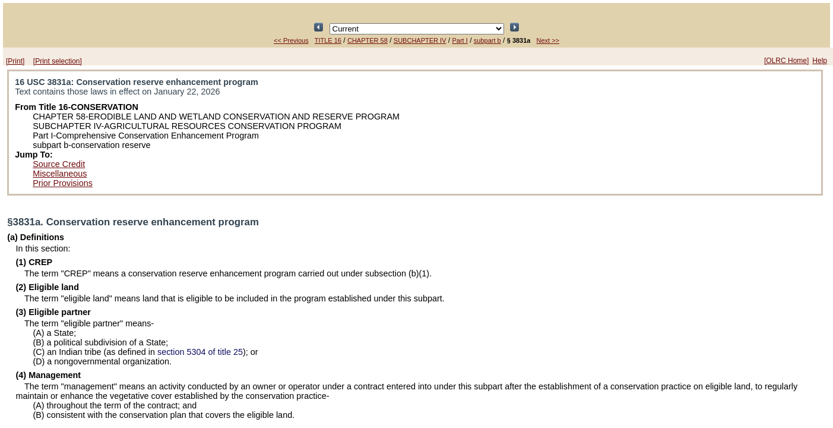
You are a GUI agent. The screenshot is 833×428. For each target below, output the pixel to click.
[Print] (15, 61)
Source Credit (59, 164)
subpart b (487, 40)
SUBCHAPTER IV (420, 40)
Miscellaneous (60, 173)
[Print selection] (57, 61)
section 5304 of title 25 (200, 352)
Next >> (547, 40)
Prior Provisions (63, 183)
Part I (460, 40)
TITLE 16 (328, 40)
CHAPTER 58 (367, 40)
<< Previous (291, 40)
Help (819, 60)
